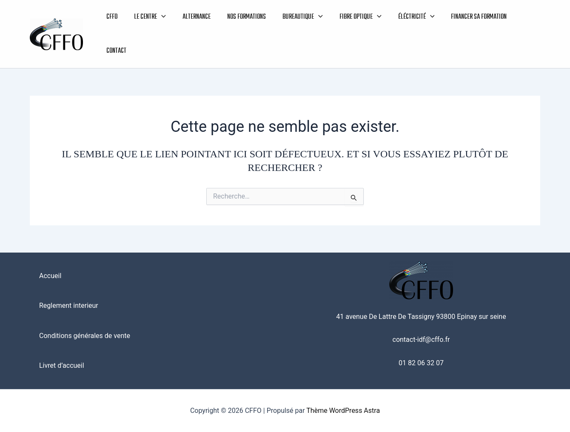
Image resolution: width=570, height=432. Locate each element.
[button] (159, 17)
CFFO (111, 17)
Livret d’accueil (61, 365)
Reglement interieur (68, 305)
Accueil (50, 276)
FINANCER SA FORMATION (469, 17)
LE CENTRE (148, 17)
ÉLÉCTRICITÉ (408, 17)
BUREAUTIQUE (297, 17)
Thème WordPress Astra (343, 410)
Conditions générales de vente (84, 336)
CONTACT (116, 51)
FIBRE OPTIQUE (354, 17)
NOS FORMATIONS (242, 17)
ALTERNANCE (194, 17)
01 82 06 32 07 (421, 363)
